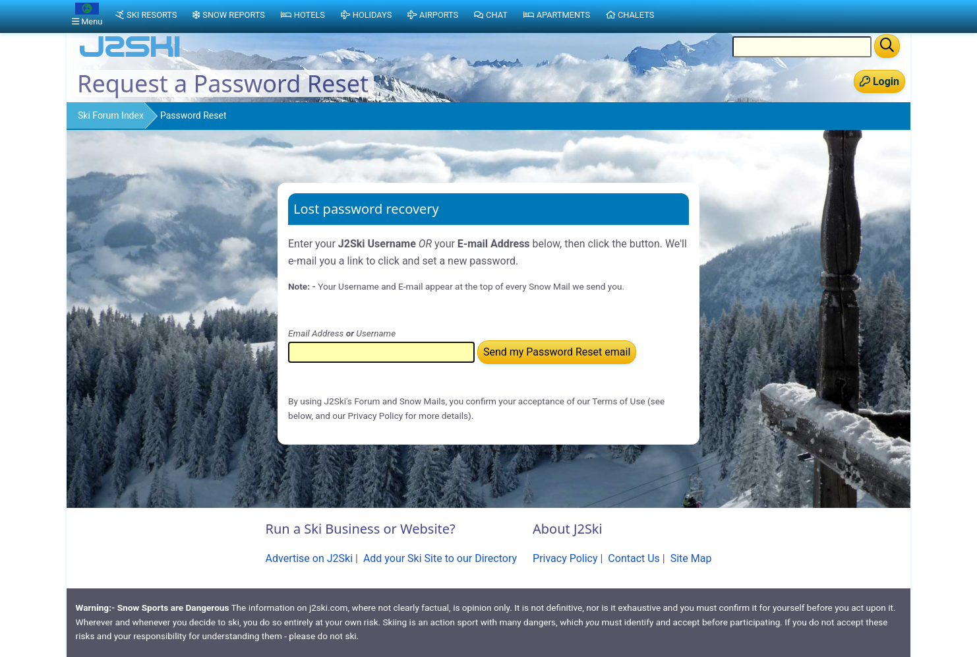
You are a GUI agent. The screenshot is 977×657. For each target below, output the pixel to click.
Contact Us (634, 558)
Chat (491, 15)
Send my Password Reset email (556, 352)
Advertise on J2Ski (309, 558)
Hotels (303, 15)
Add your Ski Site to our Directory (440, 558)
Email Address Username (342, 333)
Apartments (556, 15)
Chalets (630, 15)
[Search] (887, 46)
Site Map (691, 558)
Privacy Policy (565, 558)
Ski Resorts (146, 15)
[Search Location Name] (802, 46)
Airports (432, 15)
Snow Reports (228, 15)
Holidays (366, 15)
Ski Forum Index (111, 115)
